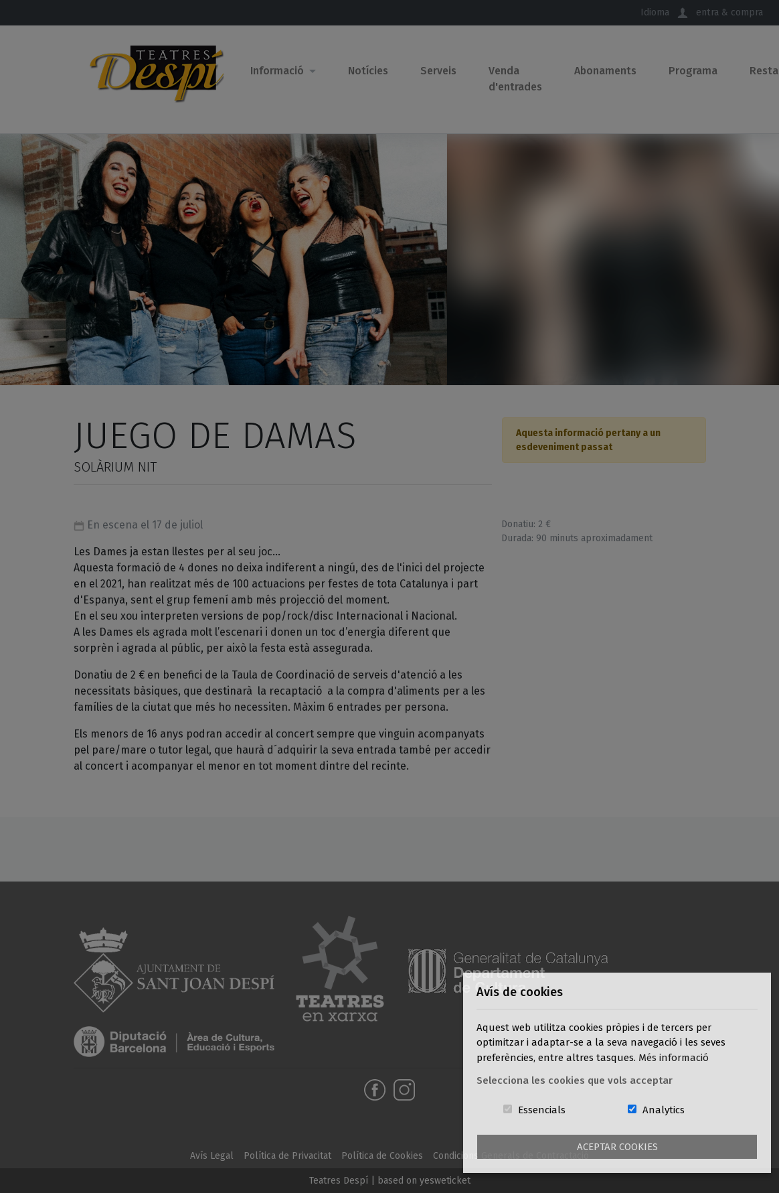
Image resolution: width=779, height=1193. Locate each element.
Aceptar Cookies (617, 1147)
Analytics (663, 1110)
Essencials (542, 1110)
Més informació (673, 1058)
